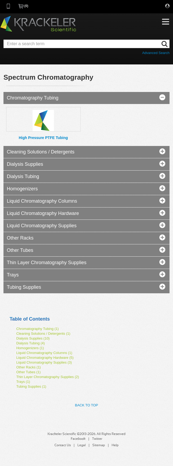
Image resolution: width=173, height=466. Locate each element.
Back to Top (86, 405)
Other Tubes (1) (28, 372)
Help (115, 445)
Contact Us (62, 445)
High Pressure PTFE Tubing (43, 138)
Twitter (97, 439)
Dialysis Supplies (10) (33, 338)
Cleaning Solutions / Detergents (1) (43, 334)
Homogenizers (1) (30, 348)
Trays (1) (23, 382)
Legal (81, 445)
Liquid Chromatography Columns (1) (44, 353)
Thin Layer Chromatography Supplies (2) (47, 377)
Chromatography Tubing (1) (37, 329)
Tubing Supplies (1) (31, 386)
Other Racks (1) (28, 367)
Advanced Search (156, 53)
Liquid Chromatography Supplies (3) (44, 362)
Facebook (78, 439)
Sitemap (98, 445)
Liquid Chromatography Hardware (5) (45, 358)
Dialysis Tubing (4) (30, 343)
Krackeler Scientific (38, 24)
